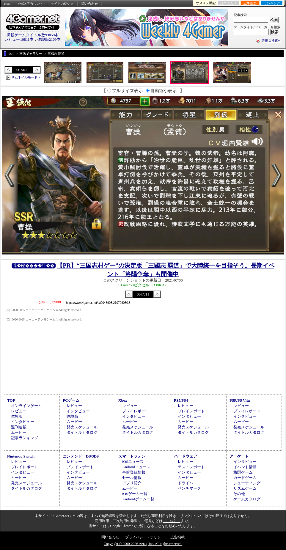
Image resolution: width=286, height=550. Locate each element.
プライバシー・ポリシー (144, 537)
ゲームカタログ (246, 499)
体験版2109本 (49, 39)
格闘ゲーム (243, 472)
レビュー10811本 (18, 39)
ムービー (18, 432)
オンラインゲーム (26, 405)
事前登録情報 (133, 472)
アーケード (239, 456)
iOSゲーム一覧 (134, 493)
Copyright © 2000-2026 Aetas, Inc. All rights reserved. (143, 544)
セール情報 (132, 477)
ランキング (272, 3)
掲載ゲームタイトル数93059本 (33, 35)
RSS (7, 3)
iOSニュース (133, 461)
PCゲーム (71, 400)
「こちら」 (171, 521)
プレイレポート (135, 411)
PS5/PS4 (181, 400)
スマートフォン (131, 456)
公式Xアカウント (30, 3)
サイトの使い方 (62, 3)
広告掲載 (177, 537)
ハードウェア (185, 456)
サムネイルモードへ (26, 77)
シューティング (246, 483)
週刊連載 (18, 427)
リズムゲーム (245, 488)
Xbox (122, 400)
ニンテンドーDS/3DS (81, 456)
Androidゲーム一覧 (138, 499)
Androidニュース (136, 467)
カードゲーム (245, 477)
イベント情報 (245, 467)
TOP (11, 400)
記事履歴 (250, 3)
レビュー (18, 411)
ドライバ (185, 483)
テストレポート (191, 467)
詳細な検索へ (271, 40)
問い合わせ (89, 3)
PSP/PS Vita (240, 400)
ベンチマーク (189, 488)
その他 (239, 493)
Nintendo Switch (20, 456)
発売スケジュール (82, 427)
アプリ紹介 (132, 483)
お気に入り (228, 3)
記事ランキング (24, 438)
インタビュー (22, 421)
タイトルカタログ (82, 432)
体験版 (17, 416)
